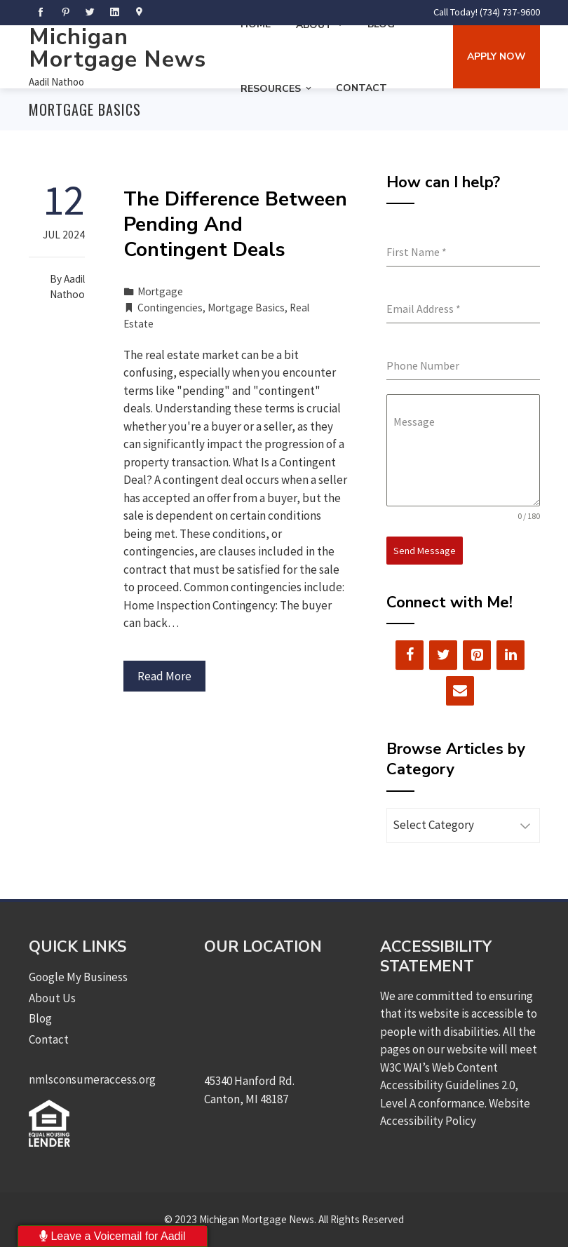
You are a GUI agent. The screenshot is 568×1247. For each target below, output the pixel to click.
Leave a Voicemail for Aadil (112, 1236)
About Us (52, 998)
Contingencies (170, 307)
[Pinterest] (477, 655)
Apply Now (496, 56)
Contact (361, 88)
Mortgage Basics (246, 307)
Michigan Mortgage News (117, 48)
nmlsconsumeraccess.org (92, 1079)
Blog (40, 1018)
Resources (277, 88)
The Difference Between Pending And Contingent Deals (235, 225)
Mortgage (160, 291)
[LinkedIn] (510, 655)
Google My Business (78, 977)
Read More (164, 676)
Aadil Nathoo (56, 81)
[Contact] (460, 691)
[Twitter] (443, 655)
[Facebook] (409, 655)
